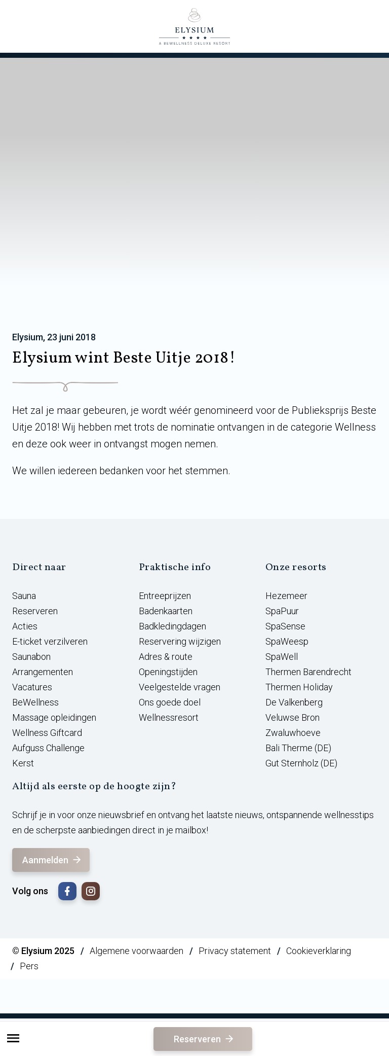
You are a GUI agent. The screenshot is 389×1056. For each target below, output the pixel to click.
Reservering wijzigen (180, 641)
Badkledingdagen (172, 626)
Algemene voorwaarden (136, 950)
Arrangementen (42, 671)
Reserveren (204, 1039)
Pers (29, 966)
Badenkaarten (165, 611)
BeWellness (35, 702)
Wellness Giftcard (47, 732)
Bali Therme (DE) (298, 748)
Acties (24, 626)
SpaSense (285, 626)
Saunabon (31, 656)
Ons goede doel (170, 702)
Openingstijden (168, 671)
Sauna (24, 595)
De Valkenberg (294, 702)
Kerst (23, 763)
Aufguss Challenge (48, 748)
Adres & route (165, 656)
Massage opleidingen (54, 717)
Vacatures (32, 687)
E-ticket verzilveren (50, 641)
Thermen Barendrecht (308, 671)
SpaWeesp (286, 641)
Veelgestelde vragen (179, 687)
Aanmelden (52, 860)
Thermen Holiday (299, 687)
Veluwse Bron (292, 717)
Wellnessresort (169, 717)
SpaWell (281, 656)
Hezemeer (286, 595)
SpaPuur (282, 611)
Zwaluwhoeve (293, 732)
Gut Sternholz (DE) (301, 763)
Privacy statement (235, 950)
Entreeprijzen (165, 595)
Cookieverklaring (318, 950)
